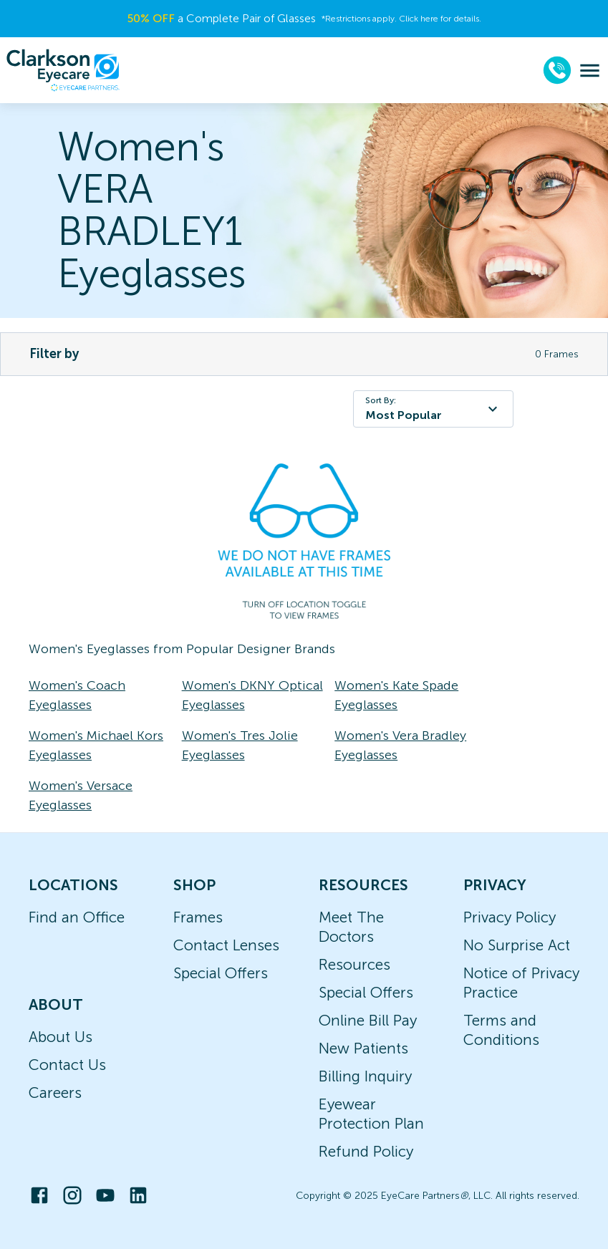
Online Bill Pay (368, 1020)
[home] (63, 70)
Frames (198, 917)
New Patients (363, 1048)
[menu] (589, 70)
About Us (60, 1037)
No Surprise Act (516, 945)
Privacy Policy (509, 917)
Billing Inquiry (365, 1076)
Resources (354, 964)
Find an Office (77, 917)
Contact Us (67, 1065)
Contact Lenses (226, 945)
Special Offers (220, 973)
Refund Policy (366, 1151)
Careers (55, 1092)
